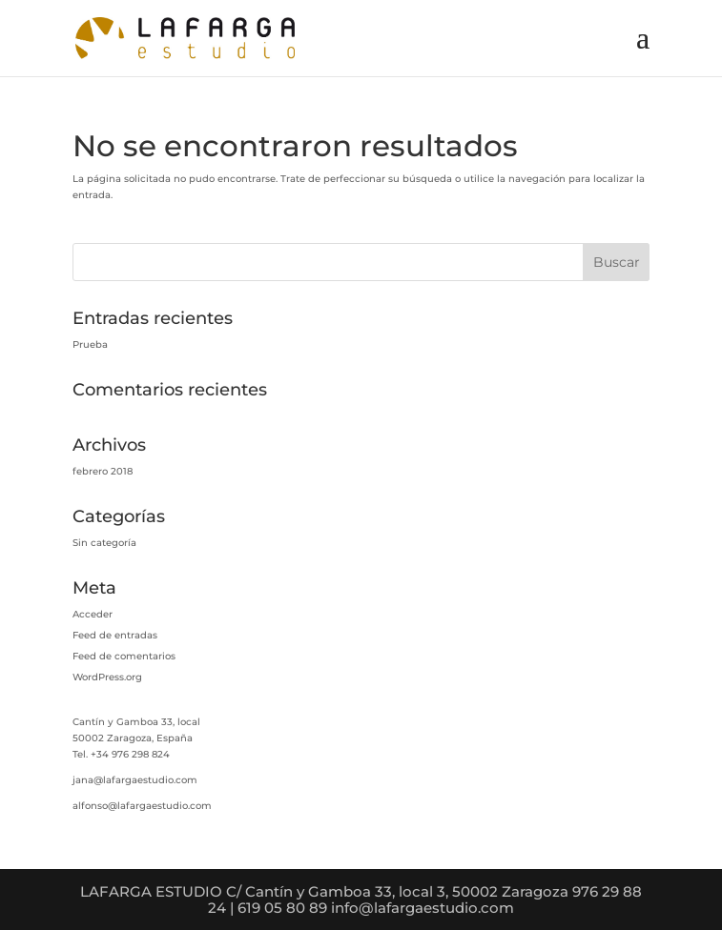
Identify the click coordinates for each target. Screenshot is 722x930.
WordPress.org (107, 677)
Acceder (92, 614)
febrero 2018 (102, 471)
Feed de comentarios (123, 656)
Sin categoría (104, 542)
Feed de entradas (114, 635)
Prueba (90, 344)
